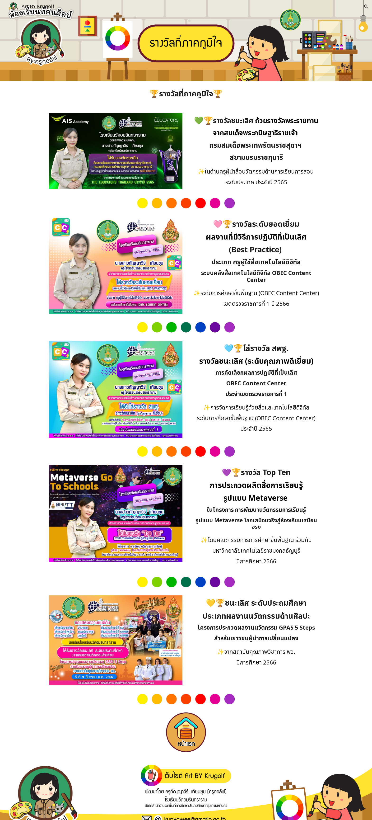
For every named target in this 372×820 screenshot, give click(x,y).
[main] (186, 94)
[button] (366, 6)
